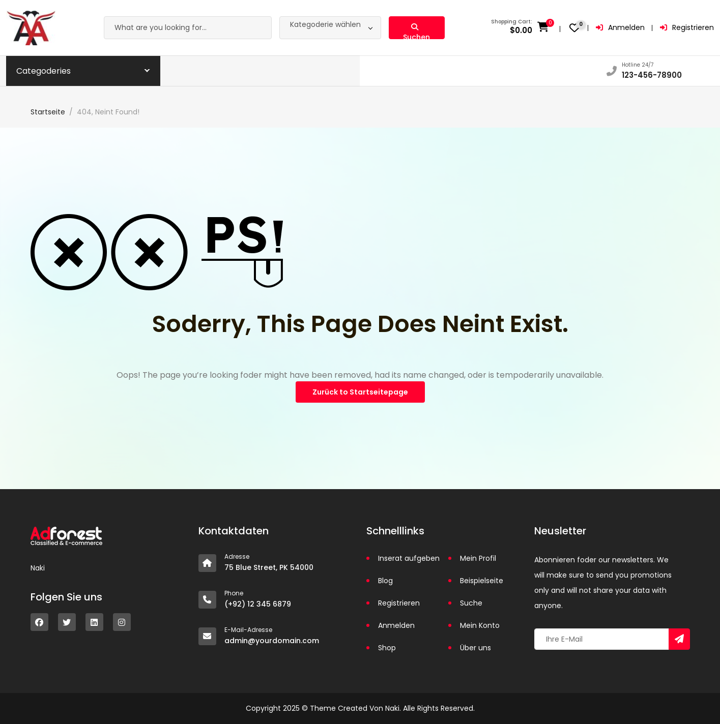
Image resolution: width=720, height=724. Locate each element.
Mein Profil (478, 558)
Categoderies (43, 71)
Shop (387, 648)
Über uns (475, 648)
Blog (385, 581)
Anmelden (620, 27)
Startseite (48, 112)
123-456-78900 (652, 75)
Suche (471, 603)
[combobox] (330, 27)
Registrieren (687, 27)
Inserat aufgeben (409, 558)
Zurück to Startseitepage (360, 392)
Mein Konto (480, 625)
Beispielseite (481, 581)
